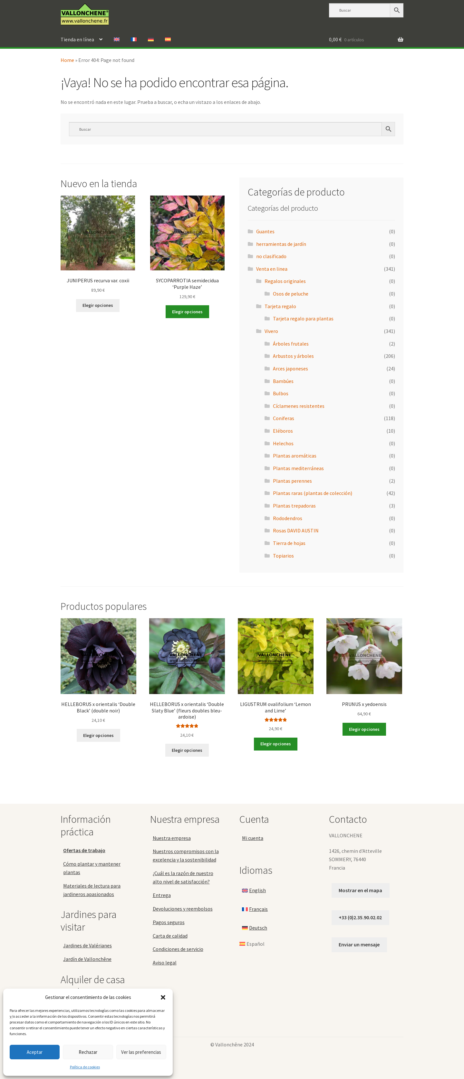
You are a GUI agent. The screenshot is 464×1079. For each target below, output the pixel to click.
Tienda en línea (77, 39)
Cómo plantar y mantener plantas (92, 868)
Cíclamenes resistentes (298, 406)
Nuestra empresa (172, 838)
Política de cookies (85, 1066)
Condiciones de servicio (178, 949)
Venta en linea (271, 269)
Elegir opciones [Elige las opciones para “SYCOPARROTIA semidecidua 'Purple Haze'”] (187, 312)
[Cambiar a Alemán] (151, 39)
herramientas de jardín (281, 244)
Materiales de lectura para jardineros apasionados (92, 889)
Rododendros (287, 518)
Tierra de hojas (289, 543)
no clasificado (271, 256)
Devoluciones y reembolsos (183, 908)
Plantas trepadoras (294, 505)
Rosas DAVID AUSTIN (296, 530)
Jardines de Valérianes (87, 945)
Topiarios (283, 555)
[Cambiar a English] (253, 890)
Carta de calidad (170, 936)
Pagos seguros (169, 922)
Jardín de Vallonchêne (87, 959)
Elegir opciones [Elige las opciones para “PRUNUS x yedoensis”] (364, 729)
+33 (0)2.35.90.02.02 (360, 917)
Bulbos (280, 393)
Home (67, 60)
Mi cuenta (252, 838)
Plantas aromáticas (294, 455)
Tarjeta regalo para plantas (303, 318)
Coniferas (283, 418)
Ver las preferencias (141, 1052)
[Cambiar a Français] (254, 909)
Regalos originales (285, 281)
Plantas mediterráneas (298, 468)
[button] (163, 997)
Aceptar (35, 1052)
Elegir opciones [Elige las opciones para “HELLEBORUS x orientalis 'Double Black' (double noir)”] (98, 735)
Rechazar (88, 1052)
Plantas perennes (292, 481)
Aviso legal (165, 962)
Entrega (162, 895)
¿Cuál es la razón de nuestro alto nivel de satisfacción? (183, 877)
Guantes (265, 231)
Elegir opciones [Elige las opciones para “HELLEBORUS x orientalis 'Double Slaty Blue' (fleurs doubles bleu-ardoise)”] (187, 750)
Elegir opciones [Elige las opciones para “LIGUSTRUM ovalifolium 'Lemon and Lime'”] (275, 744)
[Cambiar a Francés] (134, 39)
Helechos (283, 443)
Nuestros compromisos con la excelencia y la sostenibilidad (186, 855)
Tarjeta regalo (280, 306)
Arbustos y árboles (293, 356)
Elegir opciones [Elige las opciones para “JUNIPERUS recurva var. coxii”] (97, 305)
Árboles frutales (291, 343)
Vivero (271, 331)
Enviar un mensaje (359, 944)
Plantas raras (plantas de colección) (312, 493)
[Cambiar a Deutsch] (254, 928)
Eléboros (283, 431)
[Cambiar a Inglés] (117, 39)
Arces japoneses (290, 368)
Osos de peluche (290, 293)
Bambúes (283, 381)
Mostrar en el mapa (360, 890)
